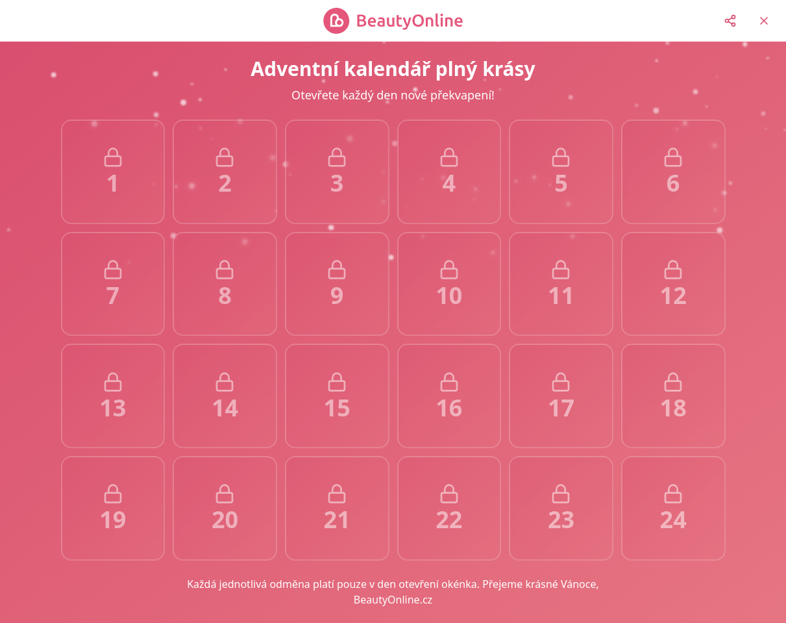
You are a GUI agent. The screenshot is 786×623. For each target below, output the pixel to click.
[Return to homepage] (764, 20)
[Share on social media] (730, 20)
